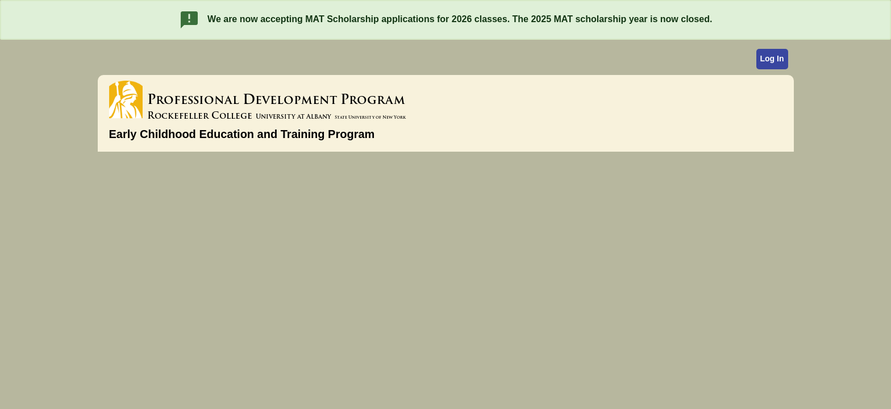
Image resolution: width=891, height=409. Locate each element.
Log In (772, 58)
